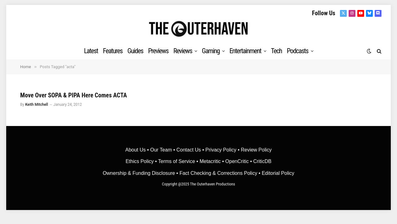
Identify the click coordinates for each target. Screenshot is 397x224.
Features (113, 51)
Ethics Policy (140, 161)
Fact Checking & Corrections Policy (218, 173)
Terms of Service (176, 161)
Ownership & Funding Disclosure (139, 173)
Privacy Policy (220, 149)
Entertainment (245, 51)
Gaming (211, 51)
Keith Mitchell (36, 104)
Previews (158, 51)
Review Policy (256, 149)
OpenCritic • (239, 161)
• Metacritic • (210, 161)
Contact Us (188, 149)
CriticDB (262, 161)
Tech (276, 51)
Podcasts (297, 51)
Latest (91, 51)
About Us (136, 149)
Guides (135, 51)
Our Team (161, 149)
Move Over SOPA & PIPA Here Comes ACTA (73, 95)
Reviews (182, 51)
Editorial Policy (278, 173)
